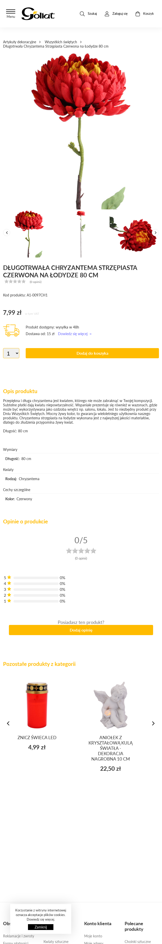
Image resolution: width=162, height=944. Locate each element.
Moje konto (93, 936)
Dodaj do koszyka (92, 353)
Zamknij (41, 927)
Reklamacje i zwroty (18, 936)
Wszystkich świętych (61, 42)
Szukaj (88, 13)
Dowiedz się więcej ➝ (75, 334)
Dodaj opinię (81, 629)
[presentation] (6, 232)
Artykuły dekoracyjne (19, 42)
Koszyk (144, 13)
